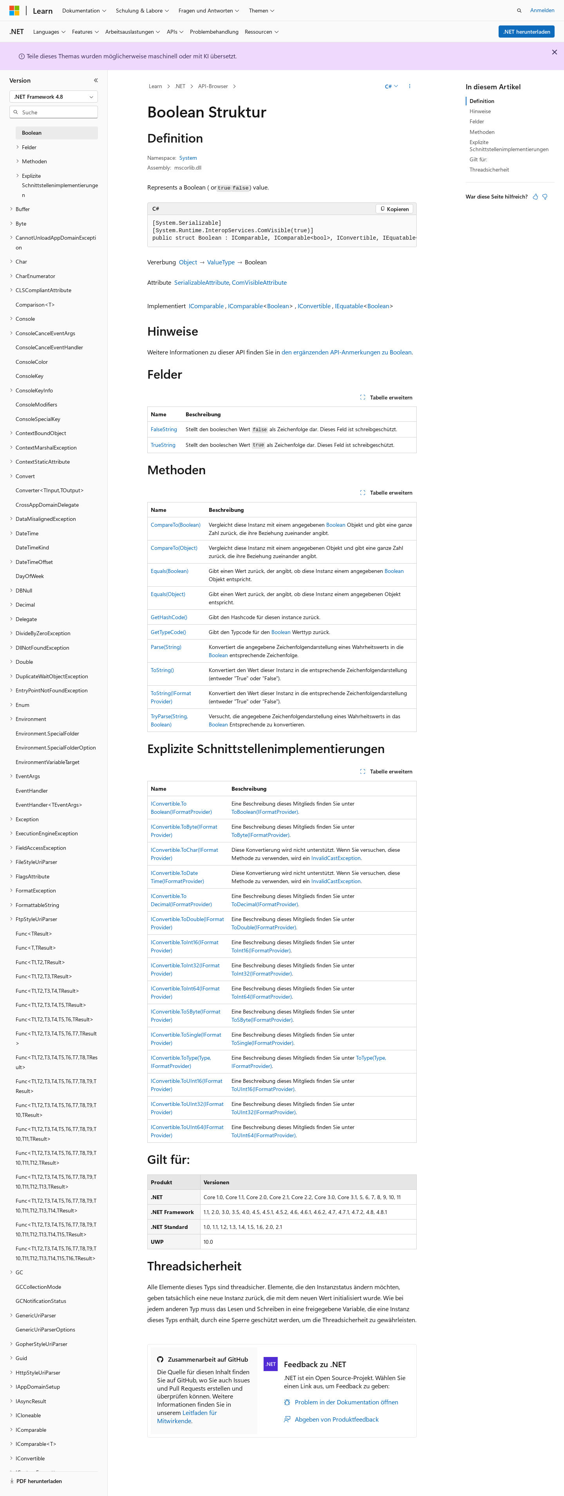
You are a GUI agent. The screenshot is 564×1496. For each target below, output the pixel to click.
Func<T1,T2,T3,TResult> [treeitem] (44, 976)
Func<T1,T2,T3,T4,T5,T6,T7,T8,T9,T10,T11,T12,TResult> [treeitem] (56, 1157)
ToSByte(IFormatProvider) (262, 1019)
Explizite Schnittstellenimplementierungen (509, 145)
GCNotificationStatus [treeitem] (41, 1300)
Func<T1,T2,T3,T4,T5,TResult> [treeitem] (51, 1004)
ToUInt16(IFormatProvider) (263, 1089)
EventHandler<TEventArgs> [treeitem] (49, 804)
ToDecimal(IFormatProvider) (264, 904)
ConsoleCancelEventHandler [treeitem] (49, 347)
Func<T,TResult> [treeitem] (36, 947)
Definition (482, 101)
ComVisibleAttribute (259, 282)
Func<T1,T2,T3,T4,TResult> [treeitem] (48, 990)
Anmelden (542, 10)
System (188, 157)
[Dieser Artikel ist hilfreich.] (535, 196)
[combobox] (53, 96)
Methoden (482, 132)
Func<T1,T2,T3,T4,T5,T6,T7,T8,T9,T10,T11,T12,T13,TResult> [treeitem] (56, 1181)
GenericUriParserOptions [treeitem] (45, 1329)
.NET (180, 86)
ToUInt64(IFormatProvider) (263, 1135)
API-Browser (213, 86)
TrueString (163, 444)
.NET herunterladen (526, 31)
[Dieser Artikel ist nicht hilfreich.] (545, 196)
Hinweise (480, 111)
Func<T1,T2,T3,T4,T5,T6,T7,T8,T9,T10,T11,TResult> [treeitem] (56, 1133)
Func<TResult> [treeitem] (34, 933)
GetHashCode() (169, 617)
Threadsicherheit (489, 169)
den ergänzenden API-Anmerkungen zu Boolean (347, 352)
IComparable (206, 306)
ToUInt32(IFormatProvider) (263, 1112)
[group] (282, 231)
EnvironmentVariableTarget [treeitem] (48, 762)
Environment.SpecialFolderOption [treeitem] (56, 747)
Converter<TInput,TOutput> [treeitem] (50, 490)
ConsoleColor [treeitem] (32, 361)
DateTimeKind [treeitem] (32, 547)
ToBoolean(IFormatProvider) (264, 811)
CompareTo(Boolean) (176, 524)
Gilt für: (478, 159)
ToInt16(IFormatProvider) (261, 950)
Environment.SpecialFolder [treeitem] (47, 733)
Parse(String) (166, 646)
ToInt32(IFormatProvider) (261, 973)
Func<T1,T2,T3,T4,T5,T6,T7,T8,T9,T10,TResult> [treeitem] (56, 1109)
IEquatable (349, 306)
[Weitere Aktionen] (410, 86)
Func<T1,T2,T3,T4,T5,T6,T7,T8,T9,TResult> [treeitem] (56, 1086)
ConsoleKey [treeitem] (29, 375)
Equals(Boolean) (169, 571)
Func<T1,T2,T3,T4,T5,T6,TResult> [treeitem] (55, 1019)
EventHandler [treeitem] (32, 790)
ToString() (162, 670)
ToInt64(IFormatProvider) (261, 996)
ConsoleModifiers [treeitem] (36, 404)
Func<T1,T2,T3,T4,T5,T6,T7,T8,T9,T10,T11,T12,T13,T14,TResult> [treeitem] (56, 1205)
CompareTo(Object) (174, 547)
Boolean (278, 306)
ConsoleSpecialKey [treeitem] (38, 419)
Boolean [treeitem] (32, 132)
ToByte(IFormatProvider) (260, 834)
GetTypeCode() (168, 632)
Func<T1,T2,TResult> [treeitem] (40, 962)
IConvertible (314, 306)
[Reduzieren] (96, 80)
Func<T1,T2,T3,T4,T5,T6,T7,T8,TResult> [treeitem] (57, 1062)
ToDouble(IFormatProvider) (263, 927)
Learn (155, 86)
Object (188, 262)
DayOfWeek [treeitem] (30, 576)
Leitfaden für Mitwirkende (187, 1416)
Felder (477, 121)
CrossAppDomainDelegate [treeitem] (47, 504)
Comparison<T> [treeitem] (35, 304)
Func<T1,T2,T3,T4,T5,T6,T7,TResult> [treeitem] (56, 1038)
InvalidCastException (336, 858)
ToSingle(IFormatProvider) (262, 1042)
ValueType (221, 262)
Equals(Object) (168, 594)
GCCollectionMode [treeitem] (38, 1286)
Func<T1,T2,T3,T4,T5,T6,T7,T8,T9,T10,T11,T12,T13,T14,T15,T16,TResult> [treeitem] (56, 1253)
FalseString (164, 429)
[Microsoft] (14, 10)
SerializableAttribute (201, 282)
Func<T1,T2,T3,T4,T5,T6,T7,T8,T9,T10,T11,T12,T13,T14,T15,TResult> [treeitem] (56, 1229)
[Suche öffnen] (519, 11)
